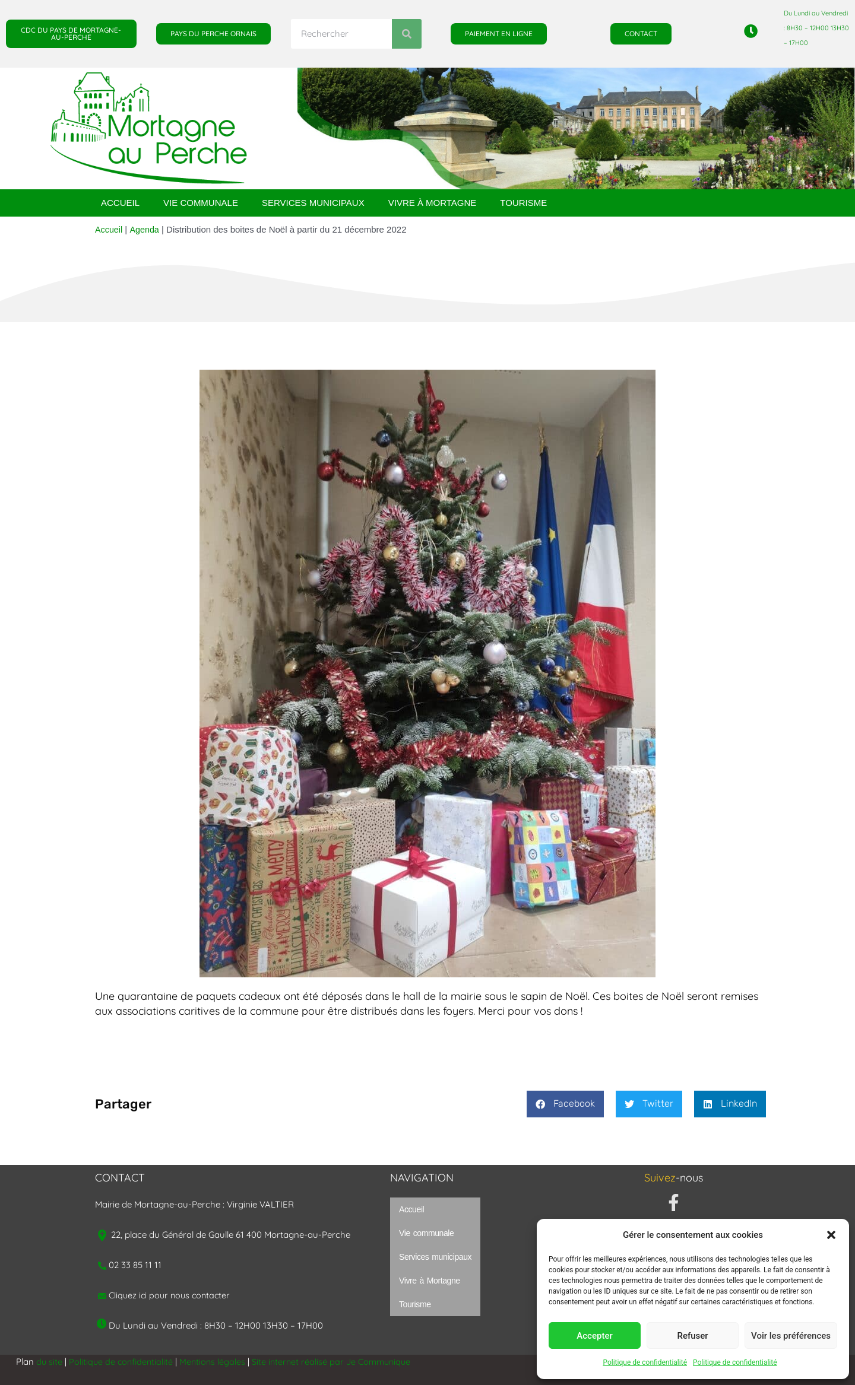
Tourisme (523, 203)
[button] (831, 1235)
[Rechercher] (407, 34)
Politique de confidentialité (645, 1362)
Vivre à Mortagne (432, 203)
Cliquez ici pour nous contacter (172, 1295)
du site (49, 1361)
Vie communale (200, 203)
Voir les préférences (791, 1335)
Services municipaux (313, 203)
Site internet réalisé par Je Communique (338, 1361)
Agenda (146, 229)
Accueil (120, 203)
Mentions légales (216, 1361)
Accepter (594, 1335)
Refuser (692, 1335)
